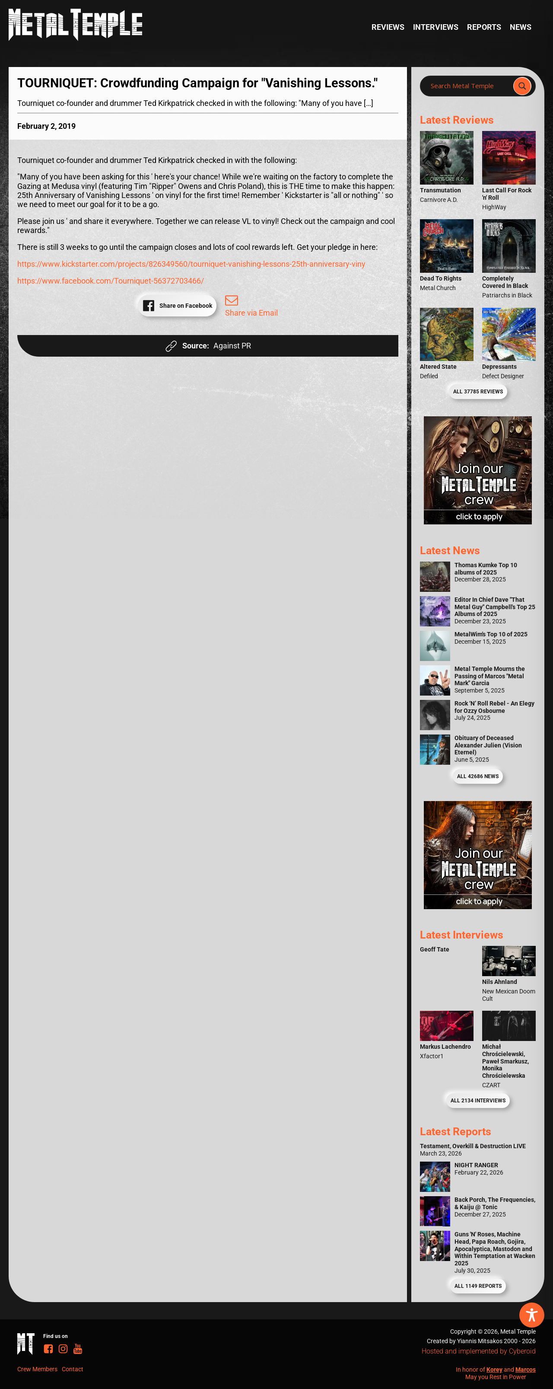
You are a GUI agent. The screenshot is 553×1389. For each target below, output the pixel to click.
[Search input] (469, 86)
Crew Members (37, 1369)
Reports (484, 27)
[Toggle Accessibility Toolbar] (531, 1315)
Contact (72, 1369)
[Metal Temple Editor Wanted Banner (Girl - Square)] (478, 521)
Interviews (435, 27)
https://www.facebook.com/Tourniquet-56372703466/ (110, 281)
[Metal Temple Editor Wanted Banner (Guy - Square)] (478, 906)
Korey (494, 1369)
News (520, 27)
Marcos (525, 1369)
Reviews (388, 27)
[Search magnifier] (522, 86)
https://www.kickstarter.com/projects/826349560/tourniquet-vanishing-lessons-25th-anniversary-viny (191, 264)
